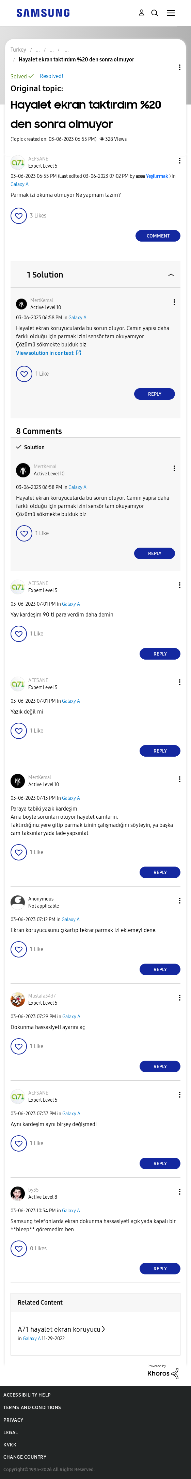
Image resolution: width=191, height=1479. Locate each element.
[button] (168, 160)
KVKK (9, 1445)
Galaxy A (20, 184)
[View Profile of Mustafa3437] (42, 996)
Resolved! (51, 76)
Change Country (24, 1457)
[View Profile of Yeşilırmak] (157, 176)
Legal (10, 1433)
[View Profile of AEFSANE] (38, 159)
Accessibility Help (27, 1395)
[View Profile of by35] (33, 1190)
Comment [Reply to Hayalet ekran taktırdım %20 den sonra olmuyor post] (158, 236)
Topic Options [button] (168, 67)
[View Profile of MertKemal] (41, 300)
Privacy (13, 1420)
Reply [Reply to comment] (154, 394)
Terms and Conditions (32, 1407)
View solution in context (45, 353)
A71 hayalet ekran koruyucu (59, 1329)
